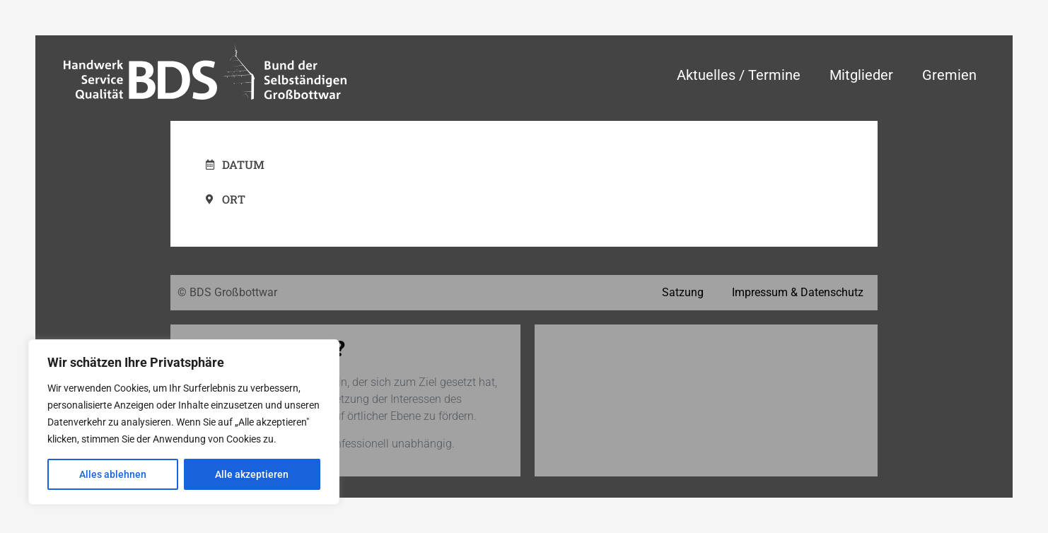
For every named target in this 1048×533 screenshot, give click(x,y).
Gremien (949, 74)
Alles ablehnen (112, 474)
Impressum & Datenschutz (797, 292)
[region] (183, 422)
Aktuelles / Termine (738, 74)
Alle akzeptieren (252, 474)
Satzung (683, 292)
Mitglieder (861, 74)
